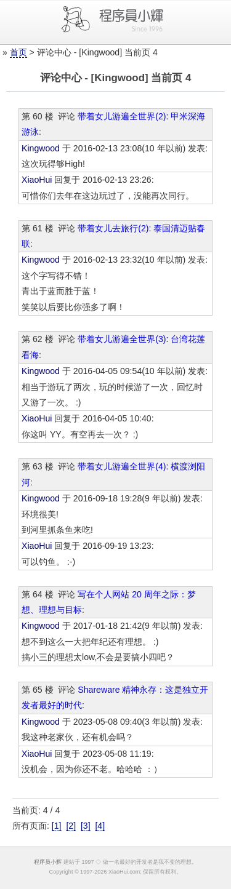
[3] (86, 826)
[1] (57, 826)
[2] (71, 826)
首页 (18, 52)
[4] (100, 826)
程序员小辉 (48, 862)
